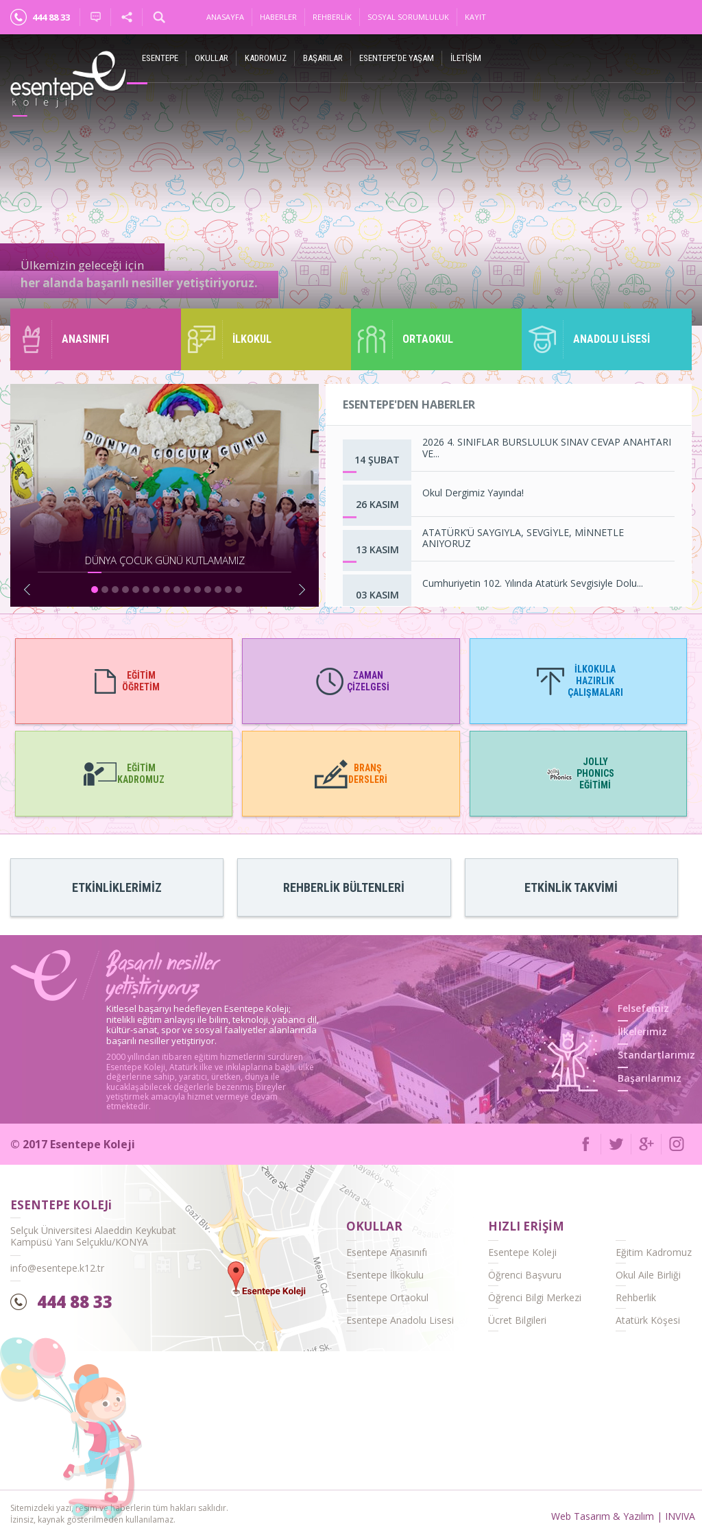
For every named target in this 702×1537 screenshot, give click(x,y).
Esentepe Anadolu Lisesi (400, 1320)
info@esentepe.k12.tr (57, 1267)
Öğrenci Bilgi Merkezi (534, 1297)
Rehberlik (332, 17)
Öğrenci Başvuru (524, 1274)
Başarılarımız (649, 1078)
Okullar (211, 58)
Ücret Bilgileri (517, 1320)
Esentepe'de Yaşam (396, 58)
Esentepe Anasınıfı (386, 1252)
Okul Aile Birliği (648, 1274)
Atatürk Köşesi (648, 1320)
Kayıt (475, 17)
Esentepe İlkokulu (385, 1274)
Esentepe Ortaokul (387, 1297)
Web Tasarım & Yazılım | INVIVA (623, 1516)
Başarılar (323, 58)
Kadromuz (266, 58)
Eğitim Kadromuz (654, 1252)
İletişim (465, 58)
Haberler (278, 17)
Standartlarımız (656, 1054)
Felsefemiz (643, 1008)
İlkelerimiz (642, 1031)
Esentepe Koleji (522, 1252)
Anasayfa (225, 17)
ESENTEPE (160, 58)
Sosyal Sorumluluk (408, 17)
